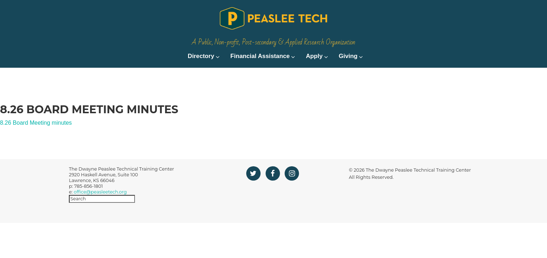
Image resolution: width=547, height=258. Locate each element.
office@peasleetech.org (100, 206)
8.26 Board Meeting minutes (36, 137)
